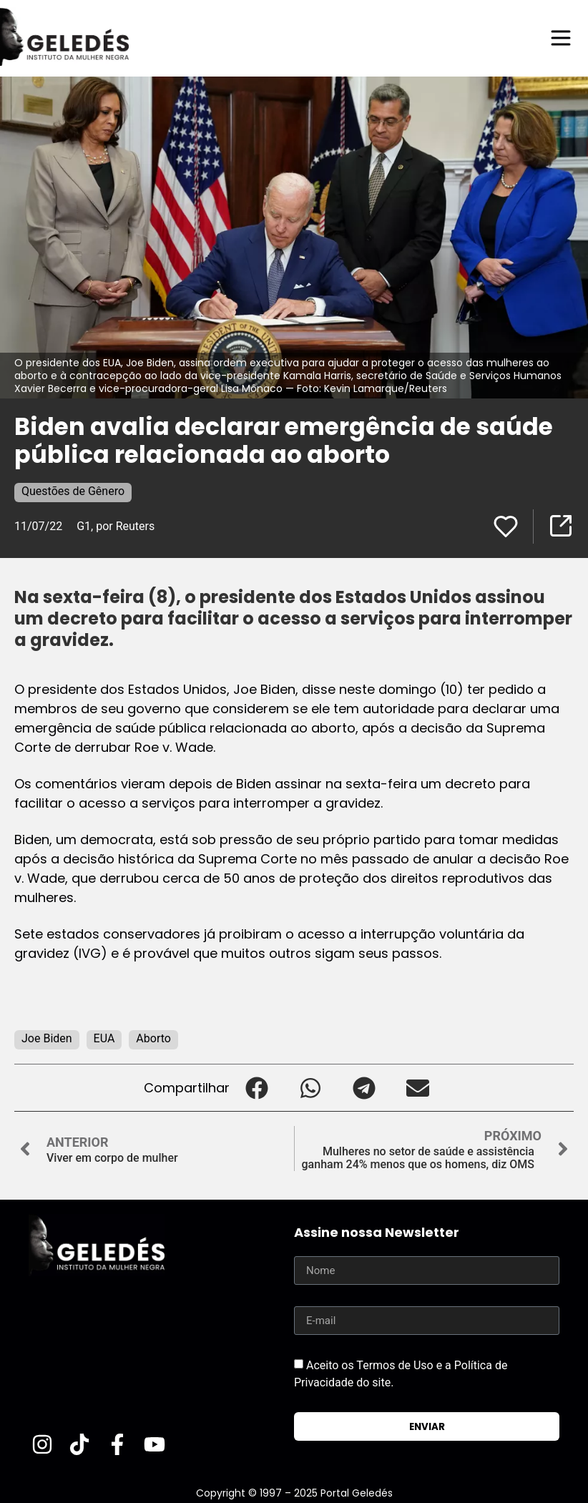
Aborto (153, 1038)
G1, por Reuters (116, 526)
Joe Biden (46, 1038)
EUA (104, 1038)
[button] (256, 1088)
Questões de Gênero (72, 491)
